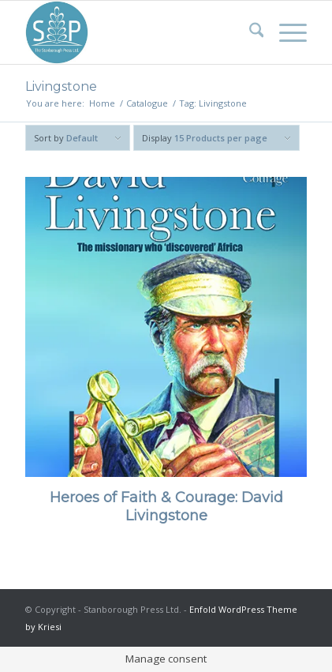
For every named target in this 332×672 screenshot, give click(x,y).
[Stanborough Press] (138, 32)
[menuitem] (248, 32)
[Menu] (285, 32)
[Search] (248, 32)
